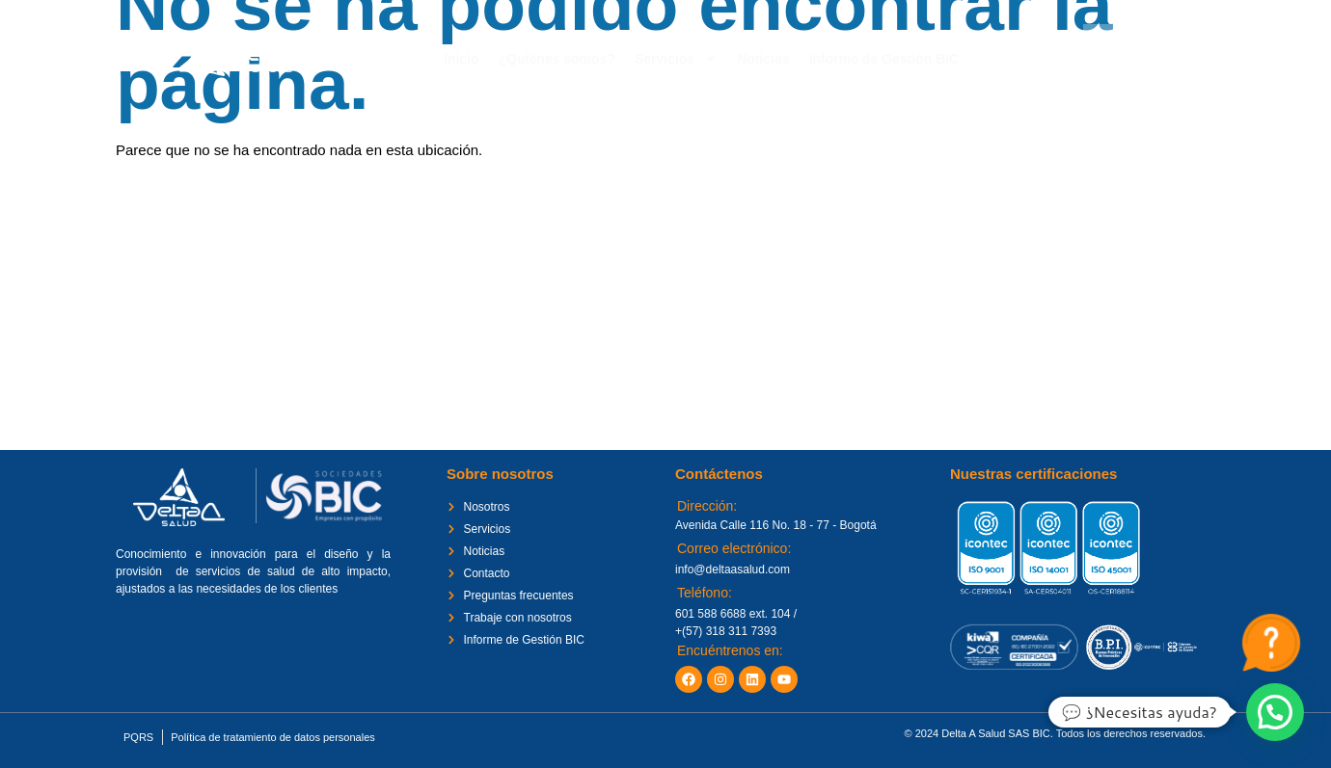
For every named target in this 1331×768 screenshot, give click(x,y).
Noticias (763, 58)
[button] (1275, 712)
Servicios (676, 58)
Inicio (461, 58)
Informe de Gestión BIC (884, 58)
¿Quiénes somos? (557, 58)
